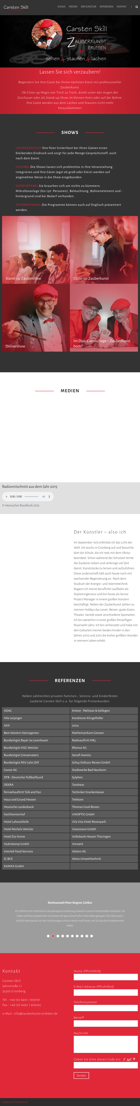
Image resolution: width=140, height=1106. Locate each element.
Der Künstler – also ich (100, 532)
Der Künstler (88, 6)
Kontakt (122, 6)
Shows (61, 6)
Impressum (8, 1102)
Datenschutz (21, 1102)
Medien (73, 6)
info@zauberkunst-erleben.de (36, 1013)
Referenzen (106, 6)
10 (91, 936)
